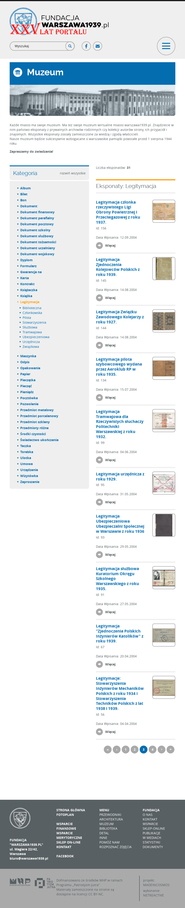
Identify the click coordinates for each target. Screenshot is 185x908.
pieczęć (26, 386)
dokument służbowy (37, 236)
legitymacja (30, 302)
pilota (27, 317)
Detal (104, 833)
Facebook (86, 44)
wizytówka (29, 476)
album (26, 188)
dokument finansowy (38, 212)
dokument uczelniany (38, 248)
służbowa (30, 327)
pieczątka (28, 380)
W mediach (152, 837)
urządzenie (29, 470)
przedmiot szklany (35, 422)
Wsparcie (150, 824)
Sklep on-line (68, 842)
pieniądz (27, 392)
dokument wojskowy (37, 254)
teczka (26, 446)
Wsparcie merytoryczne (69, 835)
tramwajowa (32, 332)
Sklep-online (154, 828)
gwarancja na (31, 272)
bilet (24, 194)
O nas (148, 814)
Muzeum (106, 824)
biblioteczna (32, 308)
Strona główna (70, 810)
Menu (104, 810)
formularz (29, 266)
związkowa (31, 346)
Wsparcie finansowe (66, 826)
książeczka (29, 290)
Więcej (110, 245)
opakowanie (30, 368)
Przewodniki (110, 814)
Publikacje (151, 833)
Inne (103, 837)
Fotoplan (65, 814)
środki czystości (33, 434)
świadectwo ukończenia (39, 440)
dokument (29, 206)
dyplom (27, 260)
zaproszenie (30, 482)
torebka (27, 452)
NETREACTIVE (153, 895)
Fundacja (151, 810)
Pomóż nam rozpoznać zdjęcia (115, 844)
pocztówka (29, 398)
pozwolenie (29, 404)
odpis (25, 362)
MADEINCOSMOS (156, 885)
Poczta (97, 44)
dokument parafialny (37, 218)
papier (25, 374)
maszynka (28, 356)
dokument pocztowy (37, 224)
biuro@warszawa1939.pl (29, 858)
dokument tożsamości (38, 242)
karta (25, 278)
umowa (27, 464)
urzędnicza (31, 342)
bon (23, 200)
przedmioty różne (35, 428)
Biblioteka (108, 828)
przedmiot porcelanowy (39, 416)
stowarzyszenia (34, 322)
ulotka (26, 458)
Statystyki (151, 842)
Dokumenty (153, 847)
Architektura (111, 819)
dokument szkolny (35, 230)
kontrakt (28, 284)
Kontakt (63, 847)
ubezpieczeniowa (36, 337)
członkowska (32, 312)
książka (26, 296)
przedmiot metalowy (37, 410)
